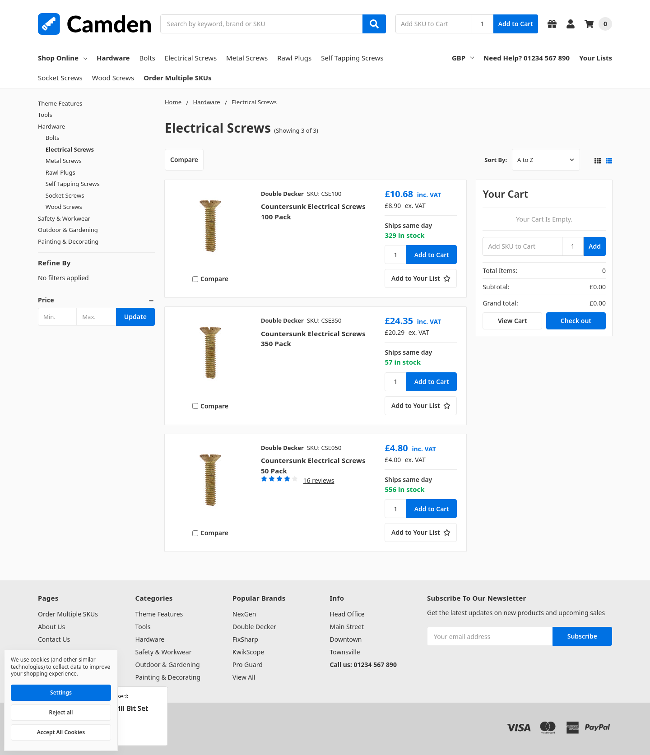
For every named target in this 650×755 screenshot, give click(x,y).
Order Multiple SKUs (178, 77)
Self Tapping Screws (352, 57)
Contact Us (54, 639)
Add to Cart (515, 23)
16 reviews (318, 480)
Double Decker (254, 626)
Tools (45, 115)
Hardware (113, 57)
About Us (51, 626)
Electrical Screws (191, 57)
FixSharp (245, 639)
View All (243, 677)
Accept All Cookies (61, 732)
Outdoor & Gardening (68, 230)
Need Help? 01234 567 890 (526, 57)
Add (595, 246)
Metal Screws (247, 57)
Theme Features (60, 103)
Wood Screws (113, 77)
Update (135, 316)
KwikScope (248, 652)
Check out (576, 320)
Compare (184, 159)
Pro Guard (247, 664)
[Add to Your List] (421, 278)
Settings (61, 692)
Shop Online (62, 57)
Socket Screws (60, 77)
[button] (96, 300)
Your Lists (595, 57)
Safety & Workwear (64, 218)
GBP (463, 57)
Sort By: (495, 160)
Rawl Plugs (294, 57)
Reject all (61, 712)
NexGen (244, 614)
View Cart (512, 320)
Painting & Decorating (68, 241)
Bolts (147, 57)
